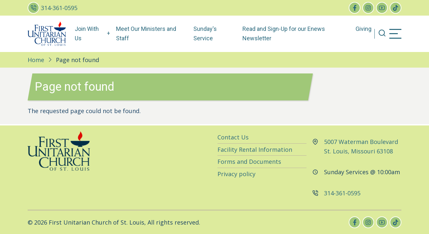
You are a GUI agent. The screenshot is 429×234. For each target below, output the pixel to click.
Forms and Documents (249, 161)
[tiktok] (395, 8)
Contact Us (233, 137)
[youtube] (382, 8)
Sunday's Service (205, 33)
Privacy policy (236, 174)
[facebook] (354, 8)
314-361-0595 (59, 8)
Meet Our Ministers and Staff (146, 33)
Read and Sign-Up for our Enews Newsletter (283, 33)
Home (36, 60)
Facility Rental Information (254, 149)
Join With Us (87, 33)
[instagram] (368, 8)
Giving (363, 28)
